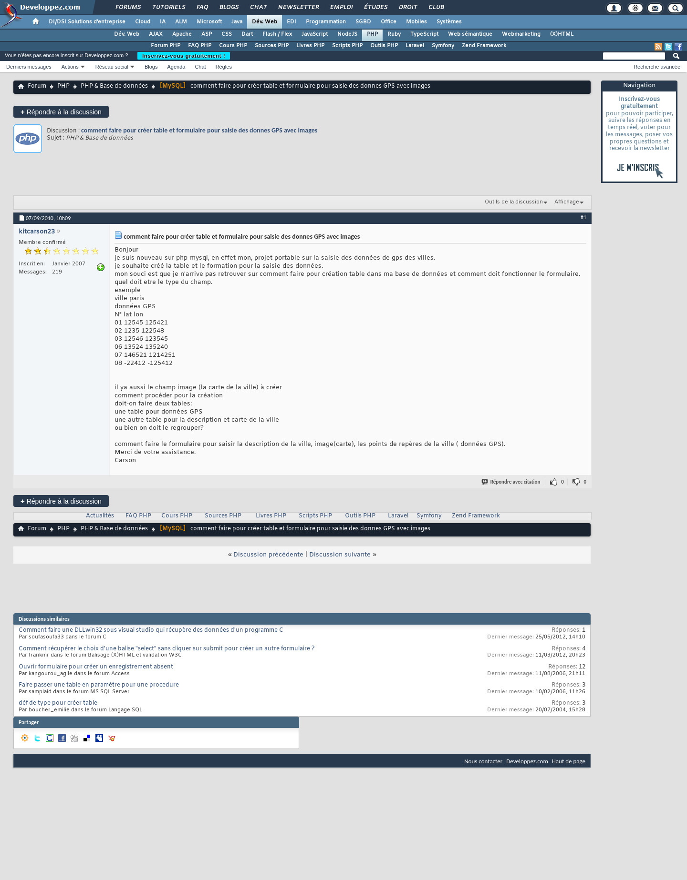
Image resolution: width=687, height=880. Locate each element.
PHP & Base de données (114, 86)
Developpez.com (527, 761)
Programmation (326, 22)
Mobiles (416, 22)
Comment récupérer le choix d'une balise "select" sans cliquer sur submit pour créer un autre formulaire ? (167, 649)
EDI (291, 22)
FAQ (201, 7)
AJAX (156, 34)
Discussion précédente (268, 555)
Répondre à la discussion (61, 112)
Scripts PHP (347, 45)
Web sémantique (470, 34)
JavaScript (315, 34)
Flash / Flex (277, 34)
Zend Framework (484, 45)
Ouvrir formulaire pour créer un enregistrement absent (96, 667)
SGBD (363, 22)
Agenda (176, 67)
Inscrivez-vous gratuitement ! (183, 56)
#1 (583, 217)
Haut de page (568, 761)
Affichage (566, 202)
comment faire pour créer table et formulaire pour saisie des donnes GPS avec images (199, 130)
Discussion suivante (340, 555)
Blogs (228, 7)
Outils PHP (384, 45)
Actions (70, 67)
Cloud (142, 22)
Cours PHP (233, 45)
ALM (181, 22)
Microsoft (209, 22)
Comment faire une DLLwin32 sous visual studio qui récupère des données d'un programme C (151, 630)
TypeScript (424, 34)
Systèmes (449, 22)
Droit (407, 7)
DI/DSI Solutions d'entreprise (87, 22)
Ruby (394, 34)
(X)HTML (561, 34)
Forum (37, 86)
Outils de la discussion (514, 202)
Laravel (415, 45)
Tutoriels (168, 7)
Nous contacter (483, 761)
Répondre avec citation (511, 482)
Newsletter (298, 7)
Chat (258, 7)
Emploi (341, 7)
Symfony (443, 45)
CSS (226, 34)
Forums (127, 7)
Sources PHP (272, 45)
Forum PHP (165, 45)
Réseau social (111, 67)
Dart (247, 34)
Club (435, 7)
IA (163, 22)
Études (375, 7)
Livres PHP (310, 45)
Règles (224, 67)
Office (388, 22)
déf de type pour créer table (58, 703)
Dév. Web (264, 22)
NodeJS (347, 34)
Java (236, 22)
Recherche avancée (657, 67)
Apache (182, 34)
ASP (206, 34)
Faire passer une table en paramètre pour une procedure (99, 685)
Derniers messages (29, 67)
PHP (372, 34)
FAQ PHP (199, 45)
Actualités (100, 516)
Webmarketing (521, 34)
